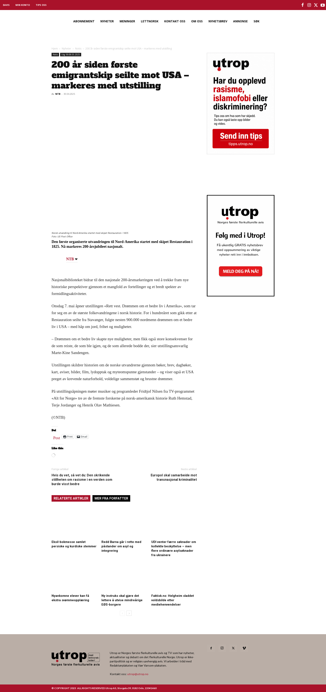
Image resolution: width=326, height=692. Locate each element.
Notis (78, 48)
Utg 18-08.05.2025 (70, 54)
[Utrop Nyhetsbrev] (240, 295)
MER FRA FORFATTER (111, 498)
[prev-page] (122, 613)
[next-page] (129, 613)
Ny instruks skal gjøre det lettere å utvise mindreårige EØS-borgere (122, 600)
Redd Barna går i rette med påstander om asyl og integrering (121, 546)
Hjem (55, 48)
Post (56, 437)
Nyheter (66, 48)
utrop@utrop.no (137, 674)
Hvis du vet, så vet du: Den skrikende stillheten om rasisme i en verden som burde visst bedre (82, 479)
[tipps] (240, 153)
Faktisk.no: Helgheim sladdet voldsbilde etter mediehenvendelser (172, 600)
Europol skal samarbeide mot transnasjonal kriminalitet (174, 477)
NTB (57, 93)
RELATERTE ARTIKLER (71, 498)
